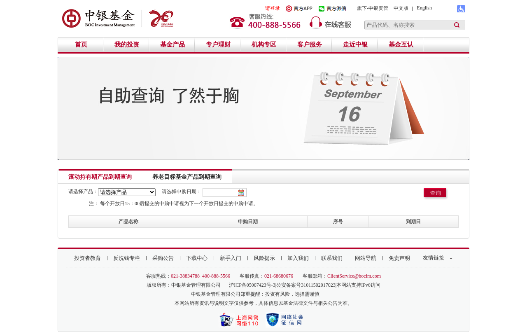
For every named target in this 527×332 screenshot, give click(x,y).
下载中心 (197, 258)
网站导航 (365, 258)
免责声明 (399, 258)
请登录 (272, 8)
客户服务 (309, 44)
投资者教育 (87, 258)
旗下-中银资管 (372, 8)
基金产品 (172, 44)
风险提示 (264, 258)
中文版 (401, 8)
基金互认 (401, 44)
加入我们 (298, 258)
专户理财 (218, 44)
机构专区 (264, 44)
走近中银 (355, 44)
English (424, 8)
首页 (81, 44)
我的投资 (126, 44)
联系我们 (332, 258)
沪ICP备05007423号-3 (252, 285)
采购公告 (163, 258)
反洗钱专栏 (126, 258)
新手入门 (230, 258)
